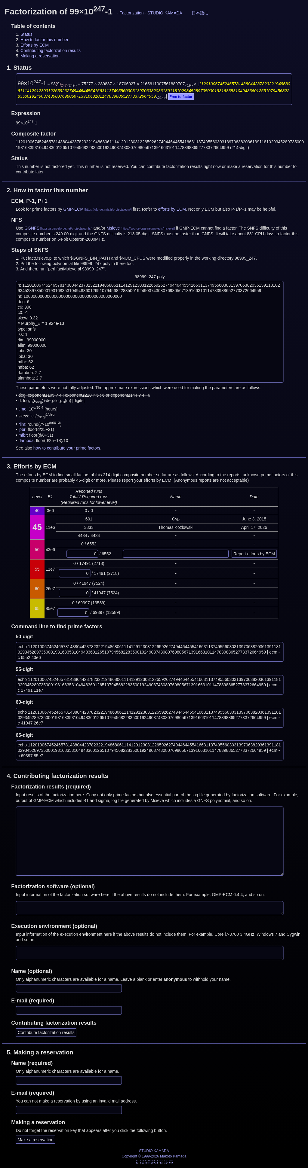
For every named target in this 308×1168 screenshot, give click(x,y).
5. (40, 1052)
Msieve (113, 228)
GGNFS (31, 228)
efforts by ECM (172, 209)
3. (32, 466)
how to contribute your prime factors (66, 448)
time (22, 409)
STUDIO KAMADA (164, 13)
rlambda (26, 440)
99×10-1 (32, 83)
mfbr (22, 435)
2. (47, 190)
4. (57, 776)
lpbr (21, 429)
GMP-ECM (73, 209)
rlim (21, 424)
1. (19, 67)
